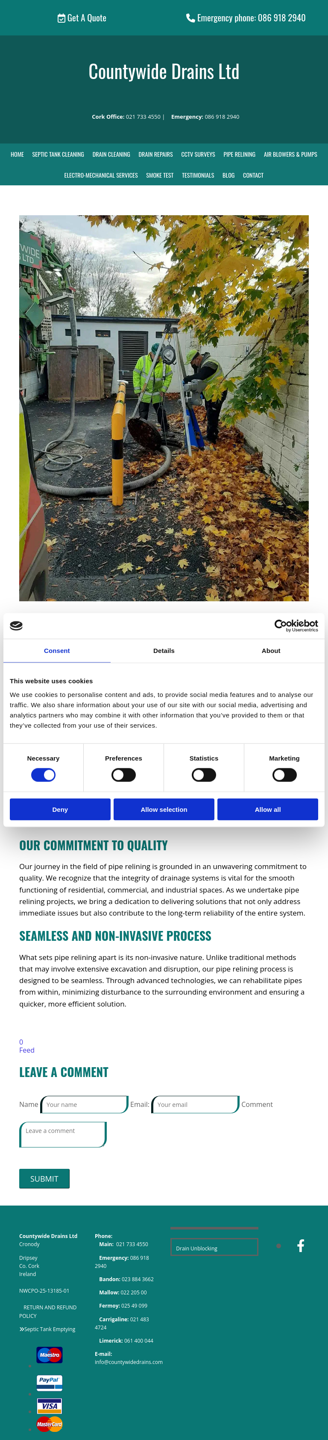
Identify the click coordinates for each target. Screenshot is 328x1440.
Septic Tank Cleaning (59, 153)
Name (29, 1104)
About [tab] (271, 650)
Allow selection (164, 809)
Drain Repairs (156, 153)
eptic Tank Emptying (51, 1328)
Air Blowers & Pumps (289, 153)
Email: (140, 1104)
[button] (82, 17)
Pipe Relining (239, 153)
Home (18, 153)
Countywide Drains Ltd (164, 70)
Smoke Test (159, 174)
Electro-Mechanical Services (101, 174)
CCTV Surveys (198, 153)
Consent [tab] (57, 650)
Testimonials (198, 174)
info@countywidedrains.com (129, 1362)
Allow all (268, 809)
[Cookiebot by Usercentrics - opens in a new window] (280, 626)
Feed (27, 1050)
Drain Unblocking (196, 1248)
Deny (60, 809)
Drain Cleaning (112, 153)
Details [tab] (164, 650)
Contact (253, 174)
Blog (228, 174)
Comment (257, 1104)
